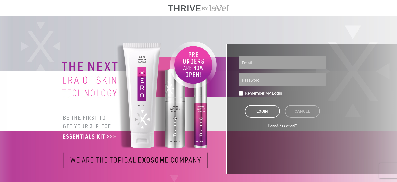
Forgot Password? (282, 125)
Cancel (302, 111)
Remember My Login (263, 93)
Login (262, 111)
